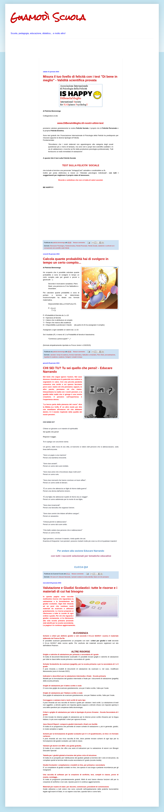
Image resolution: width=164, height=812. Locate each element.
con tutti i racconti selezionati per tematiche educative (80, 556)
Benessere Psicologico (57, 246)
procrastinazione (110, 355)
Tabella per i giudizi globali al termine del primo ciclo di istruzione (70, 755)
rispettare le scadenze (51, 357)
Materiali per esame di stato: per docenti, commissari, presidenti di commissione (76, 787)
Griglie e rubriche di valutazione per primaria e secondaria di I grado (71, 654)
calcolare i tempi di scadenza (59, 355)
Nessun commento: (79, 242)
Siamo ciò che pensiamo (101, 577)
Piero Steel (100, 355)
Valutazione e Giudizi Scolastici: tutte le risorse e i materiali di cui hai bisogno (80, 589)
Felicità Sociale (92, 246)
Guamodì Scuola (48, 17)
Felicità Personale (81, 246)
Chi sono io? (54, 577)
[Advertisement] (57, 48)
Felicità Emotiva (70, 246)
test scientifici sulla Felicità (61, 248)
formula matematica (75, 355)
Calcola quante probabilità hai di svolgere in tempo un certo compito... (75, 260)
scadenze (62, 357)
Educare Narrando (64, 577)
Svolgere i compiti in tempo (73, 357)
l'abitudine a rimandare (89, 355)
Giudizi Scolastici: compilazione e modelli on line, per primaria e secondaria (74, 765)
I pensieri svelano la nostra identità (82, 577)
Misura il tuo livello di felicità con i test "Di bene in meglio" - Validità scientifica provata (80, 78)
